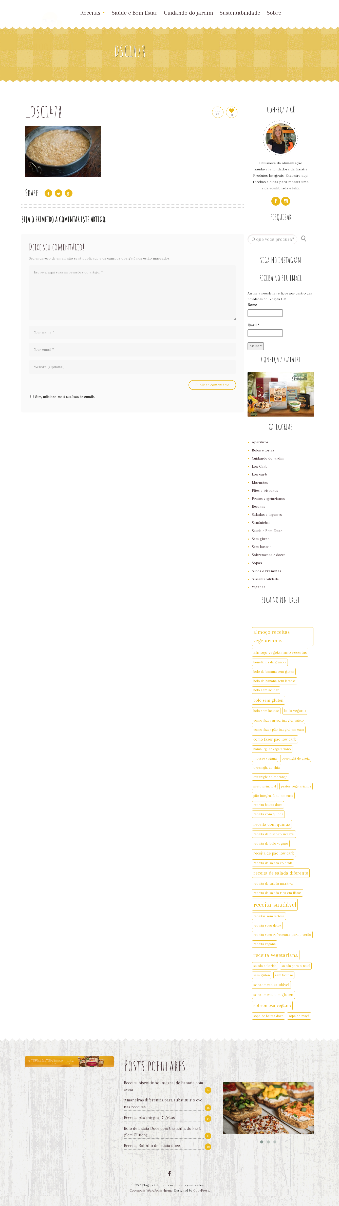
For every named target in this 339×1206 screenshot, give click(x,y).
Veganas (259, 587)
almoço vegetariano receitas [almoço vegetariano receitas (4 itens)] (280, 652)
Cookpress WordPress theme (151, 1190)
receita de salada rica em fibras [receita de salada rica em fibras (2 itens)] (277, 893)
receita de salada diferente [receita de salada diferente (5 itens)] (280, 873)
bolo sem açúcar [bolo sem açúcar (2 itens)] (266, 690)
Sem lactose (261, 546)
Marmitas (260, 482)
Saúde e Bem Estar (134, 12)
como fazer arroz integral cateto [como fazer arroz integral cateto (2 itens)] (278, 720)
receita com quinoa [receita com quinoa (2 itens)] (268, 814)
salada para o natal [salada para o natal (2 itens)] (295, 966)
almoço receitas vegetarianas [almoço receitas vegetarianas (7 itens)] (271, 636)
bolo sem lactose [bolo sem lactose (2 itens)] (266, 711)
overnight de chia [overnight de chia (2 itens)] (266, 767)
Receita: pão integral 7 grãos (149, 1117)
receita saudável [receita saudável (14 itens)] (274, 904)
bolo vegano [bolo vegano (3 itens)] (295, 710)
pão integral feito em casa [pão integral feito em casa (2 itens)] (273, 796)
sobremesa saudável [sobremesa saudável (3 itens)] (271, 984)
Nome (252, 305)
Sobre (274, 12)
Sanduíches (261, 522)
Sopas (257, 563)
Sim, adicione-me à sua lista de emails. (62, 397)
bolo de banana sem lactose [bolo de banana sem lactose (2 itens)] (274, 681)
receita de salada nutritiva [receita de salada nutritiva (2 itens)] (273, 883)
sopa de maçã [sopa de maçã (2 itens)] (299, 1016)
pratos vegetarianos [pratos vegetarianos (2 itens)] (296, 786)
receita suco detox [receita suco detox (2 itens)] (267, 925)
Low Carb (260, 466)
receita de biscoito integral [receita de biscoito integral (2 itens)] (273, 834)
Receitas (92, 12)
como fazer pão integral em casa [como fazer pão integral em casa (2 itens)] (278, 729)
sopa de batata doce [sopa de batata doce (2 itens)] (268, 1016)
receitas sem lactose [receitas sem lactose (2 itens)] (269, 916)
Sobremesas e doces (269, 554)
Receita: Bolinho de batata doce (152, 1145)
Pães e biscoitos (265, 490)
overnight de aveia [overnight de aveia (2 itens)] (296, 758)
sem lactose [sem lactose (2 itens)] (284, 975)
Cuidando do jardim (188, 12)
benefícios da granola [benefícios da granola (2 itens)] (269, 662)
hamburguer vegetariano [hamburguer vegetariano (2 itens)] (272, 749)
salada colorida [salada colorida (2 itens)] (264, 966)
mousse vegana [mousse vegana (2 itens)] (265, 758)
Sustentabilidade (240, 12)
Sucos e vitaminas (266, 571)
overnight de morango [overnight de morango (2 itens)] (270, 777)
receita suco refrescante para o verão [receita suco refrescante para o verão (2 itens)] (282, 935)
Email (253, 325)
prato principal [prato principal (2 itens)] (264, 786)
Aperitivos (260, 442)
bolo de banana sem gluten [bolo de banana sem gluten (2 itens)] (273, 671)
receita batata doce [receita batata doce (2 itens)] (267, 805)
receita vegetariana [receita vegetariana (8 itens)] (275, 955)
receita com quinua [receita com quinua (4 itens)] (271, 824)
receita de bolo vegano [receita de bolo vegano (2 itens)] (270, 843)
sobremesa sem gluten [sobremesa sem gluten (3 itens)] (273, 994)
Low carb (259, 474)
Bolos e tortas (263, 450)
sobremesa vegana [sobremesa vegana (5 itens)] (272, 1005)
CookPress (201, 1190)
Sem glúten (261, 539)
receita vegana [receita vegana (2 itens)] (264, 944)
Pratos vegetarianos (268, 498)
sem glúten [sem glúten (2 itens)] (261, 975)
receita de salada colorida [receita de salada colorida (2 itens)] (273, 863)
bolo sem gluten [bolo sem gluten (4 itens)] (268, 700)
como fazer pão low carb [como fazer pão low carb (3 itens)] (274, 739)
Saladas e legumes (267, 514)
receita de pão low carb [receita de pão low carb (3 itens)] (273, 853)
